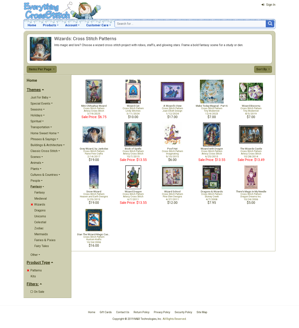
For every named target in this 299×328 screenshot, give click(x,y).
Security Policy (183, 312)
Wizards (38, 204)
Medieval (40, 198)
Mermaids (41, 234)
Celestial (40, 222)
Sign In (268, 4)
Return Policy (142, 312)
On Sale (37, 292)
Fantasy (39, 192)
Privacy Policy (162, 312)
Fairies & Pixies (44, 240)
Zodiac (38, 228)
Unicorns (40, 216)
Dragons (40, 210)
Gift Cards (106, 312)
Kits (33, 276)
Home (32, 25)
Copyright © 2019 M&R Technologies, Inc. (137, 318)
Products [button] (49, 25)
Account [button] (71, 25)
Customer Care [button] (97, 25)
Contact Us (122, 312)
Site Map (202, 312)
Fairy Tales (41, 246)
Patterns (34, 270)
